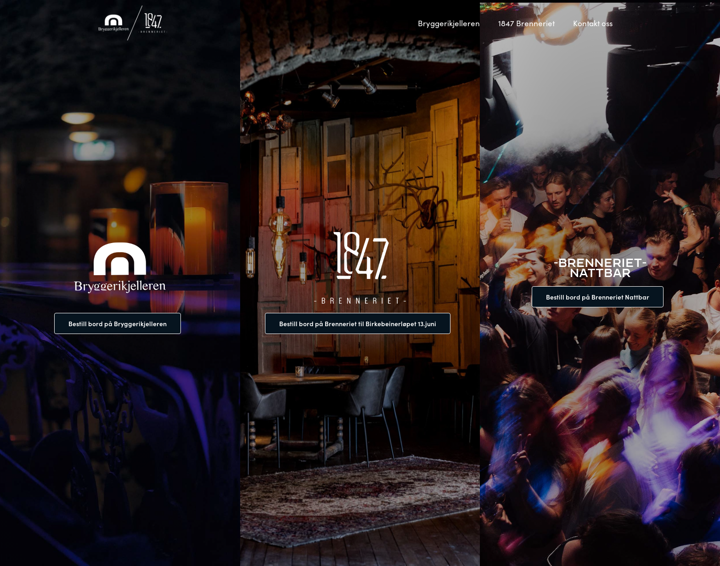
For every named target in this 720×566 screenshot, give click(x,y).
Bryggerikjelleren (449, 22)
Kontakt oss (593, 22)
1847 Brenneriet (526, 22)
